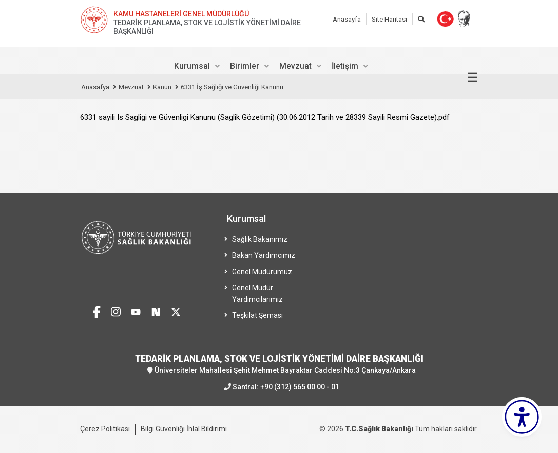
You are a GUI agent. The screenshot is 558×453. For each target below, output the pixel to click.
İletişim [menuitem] (345, 66)
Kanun (162, 87)
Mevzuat (131, 87)
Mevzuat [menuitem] (295, 66)
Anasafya (95, 87)
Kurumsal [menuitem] (192, 66)
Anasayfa (347, 19)
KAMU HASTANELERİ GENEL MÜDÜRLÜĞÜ (181, 14)
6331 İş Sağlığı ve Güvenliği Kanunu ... (235, 87)
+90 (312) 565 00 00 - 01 (299, 387)
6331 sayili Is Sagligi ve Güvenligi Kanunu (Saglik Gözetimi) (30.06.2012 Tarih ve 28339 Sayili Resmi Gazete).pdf (265, 117)
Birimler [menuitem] (244, 66)
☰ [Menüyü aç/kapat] (472, 77)
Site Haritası (389, 19)
